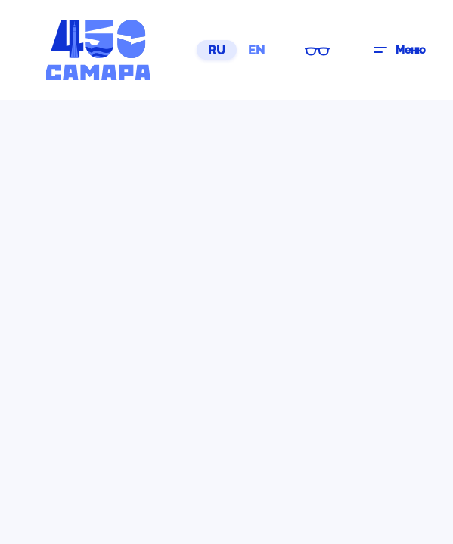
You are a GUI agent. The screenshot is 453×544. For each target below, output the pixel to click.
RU (216, 50)
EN (256, 50)
